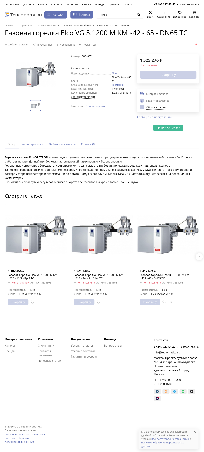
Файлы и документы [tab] (62, 144)
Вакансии (72, 4)
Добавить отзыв (18, 44)
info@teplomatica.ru (167, 352)
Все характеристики (83, 96)
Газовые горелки (95, 106)
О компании (12, 4)
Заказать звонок (189, 4)
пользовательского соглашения (25, 434)
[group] (36, 74)
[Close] (195, 431)
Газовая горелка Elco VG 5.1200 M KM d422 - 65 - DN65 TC (164, 276)
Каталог (86, 4)
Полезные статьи (49, 361)
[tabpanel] (102, 169)
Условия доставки (83, 351)
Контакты (56, 4)
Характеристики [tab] (32, 144)
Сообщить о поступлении (154, 117)
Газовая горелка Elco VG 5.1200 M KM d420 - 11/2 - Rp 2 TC (32, 276)
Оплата (42, 4)
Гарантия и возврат (84, 356)
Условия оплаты (82, 345)
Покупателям (80, 339)
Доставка (28, 4)
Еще (126, 4)
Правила (114, 4)
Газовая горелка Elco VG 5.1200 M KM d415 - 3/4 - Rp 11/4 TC (98, 276)
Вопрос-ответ (113, 345)
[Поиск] (120, 15)
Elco (114, 73)
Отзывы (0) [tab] (88, 144)
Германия (118, 84)
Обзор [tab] (12, 144)
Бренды (100, 4)
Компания (45, 339)
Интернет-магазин (18, 339)
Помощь (110, 339)
